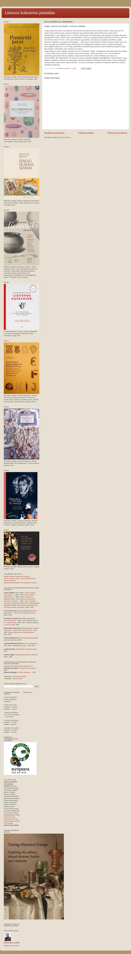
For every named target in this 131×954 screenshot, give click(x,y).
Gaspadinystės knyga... (19, 645)
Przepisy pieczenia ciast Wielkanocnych (21, 632)
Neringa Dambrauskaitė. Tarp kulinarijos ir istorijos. (20, 582)
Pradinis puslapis (86, 133)
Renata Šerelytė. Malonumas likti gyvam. (17, 576)
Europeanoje (8, 813)
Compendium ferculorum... (28, 668)
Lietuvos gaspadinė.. (31, 643)
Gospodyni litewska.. (29, 613)
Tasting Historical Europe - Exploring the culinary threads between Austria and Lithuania (12, 819)
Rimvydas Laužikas (13, 943)
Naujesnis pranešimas (54, 133)
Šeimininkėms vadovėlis (24, 649)
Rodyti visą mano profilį (11, 945)
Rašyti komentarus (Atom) (61, 137)
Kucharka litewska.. (10, 620)
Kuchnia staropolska (19, 676)
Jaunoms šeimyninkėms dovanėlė (26, 655)
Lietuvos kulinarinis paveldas (30, 13)
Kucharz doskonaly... (24, 672)
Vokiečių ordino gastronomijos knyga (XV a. (18, 666)
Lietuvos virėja (11, 622)
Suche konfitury (27, 630)
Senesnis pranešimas (117, 133)
